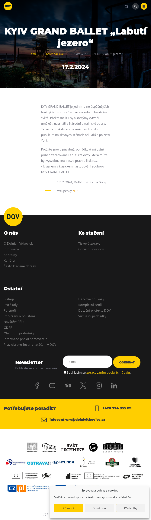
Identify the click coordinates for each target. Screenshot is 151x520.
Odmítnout (99, 508)
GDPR (8, 328)
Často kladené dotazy (20, 266)
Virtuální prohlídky (92, 316)
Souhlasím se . (99, 372)
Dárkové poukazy (91, 299)
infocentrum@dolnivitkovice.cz (75, 420)
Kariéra (9, 260)
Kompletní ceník (90, 305)
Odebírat (126, 362)
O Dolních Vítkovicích (19, 243)
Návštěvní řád (14, 322)
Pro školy (11, 305)
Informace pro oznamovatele (25, 339)
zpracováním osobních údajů (108, 372)
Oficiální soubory (91, 249)
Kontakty (10, 255)
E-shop (9, 299)
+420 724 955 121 (112, 408)
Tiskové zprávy (89, 243)
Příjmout (68, 508)
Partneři (10, 310)
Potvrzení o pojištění (19, 316)
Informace (11, 249)
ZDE (75, 191)
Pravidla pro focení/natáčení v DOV (30, 345)
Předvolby (130, 508)
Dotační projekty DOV (94, 310)
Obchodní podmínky (19, 333)
